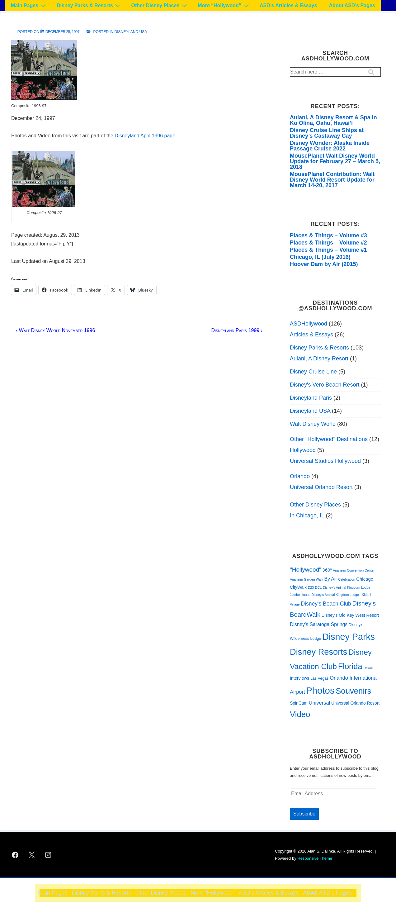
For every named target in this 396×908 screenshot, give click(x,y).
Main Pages (29, 5)
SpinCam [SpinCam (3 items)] (299, 703)
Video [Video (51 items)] (300, 714)
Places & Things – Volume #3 (328, 235)
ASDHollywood (308, 324)
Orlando (300, 476)
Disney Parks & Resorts (89, 5)
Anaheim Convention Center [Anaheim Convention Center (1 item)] (354, 570)
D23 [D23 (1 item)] (311, 587)
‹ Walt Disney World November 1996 (55, 330)
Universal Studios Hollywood (325, 461)
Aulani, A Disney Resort (319, 358)
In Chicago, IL (307, 515)
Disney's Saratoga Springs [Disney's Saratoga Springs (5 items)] (318, 624)
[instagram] (48, 855)
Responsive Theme (314, 858)
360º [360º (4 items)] (327, 570)
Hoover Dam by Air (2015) (324, 264)
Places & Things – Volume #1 (328, 250)
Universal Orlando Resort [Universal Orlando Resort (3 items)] (355, 703)
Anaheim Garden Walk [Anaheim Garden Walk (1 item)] (306, 579)
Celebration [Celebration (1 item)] (346, 579)
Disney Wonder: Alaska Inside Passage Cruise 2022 (330, 146)
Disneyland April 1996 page (145, 135)
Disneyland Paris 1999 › (236, 330)
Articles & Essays (311, 334)
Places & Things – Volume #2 (328, 243)
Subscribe (304, 813)
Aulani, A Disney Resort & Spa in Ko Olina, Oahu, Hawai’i (333, 120)
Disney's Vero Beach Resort (325, 385)
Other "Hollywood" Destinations (329, 439)
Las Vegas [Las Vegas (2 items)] (319, 678)
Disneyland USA (131, 32)
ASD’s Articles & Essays (288, 5)
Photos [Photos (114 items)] (320, 690)
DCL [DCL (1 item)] (318, 587)
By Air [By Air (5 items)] (330, 579)
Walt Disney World (313, 424)
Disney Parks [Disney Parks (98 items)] (348, 637)
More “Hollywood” (224, 5)
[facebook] (15, 855)
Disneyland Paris (311, 398)
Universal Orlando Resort (321, 487)
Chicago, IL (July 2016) (320, 257)
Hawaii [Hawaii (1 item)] (368, 668)
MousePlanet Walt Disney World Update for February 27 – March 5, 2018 (335, 161)
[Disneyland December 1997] (62, 32)
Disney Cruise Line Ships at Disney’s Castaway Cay (327, 133)
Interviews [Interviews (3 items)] (299, 678)
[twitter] (32, 855)
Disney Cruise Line (313, 371)
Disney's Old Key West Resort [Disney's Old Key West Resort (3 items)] (350, 615)
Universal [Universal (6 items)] (319, 703)
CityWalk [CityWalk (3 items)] (298, 587)
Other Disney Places (160, 5)
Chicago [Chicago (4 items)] (364, 579)
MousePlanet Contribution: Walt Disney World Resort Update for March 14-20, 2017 (332, 179)
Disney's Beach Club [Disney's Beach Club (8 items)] (326, 604)
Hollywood (303, 450)
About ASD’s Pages (352, 5)
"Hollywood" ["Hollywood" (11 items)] (305, 569)
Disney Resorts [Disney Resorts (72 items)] (318, 652)
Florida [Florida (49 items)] (350, 666)
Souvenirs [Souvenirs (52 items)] (353, 691)
